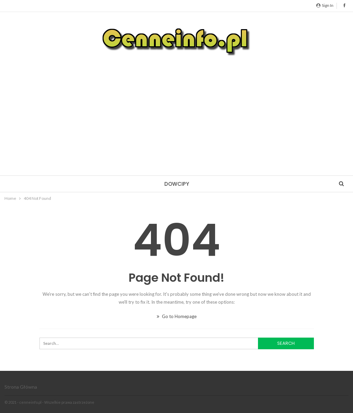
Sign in (324, 5)
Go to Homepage (177, 316)
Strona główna (20, 387)
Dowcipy (176, 183)
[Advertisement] (176, 110)
